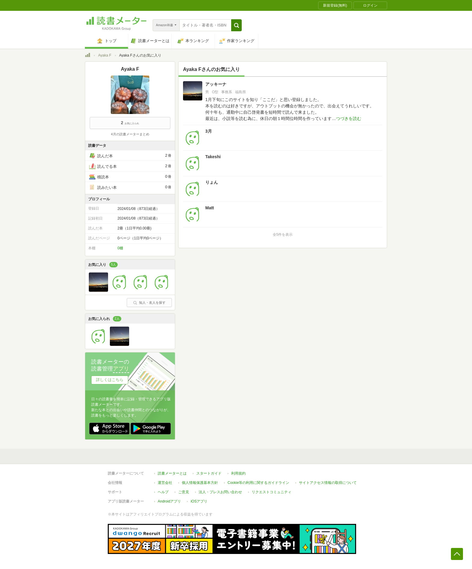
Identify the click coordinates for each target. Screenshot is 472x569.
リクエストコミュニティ (271, 492)
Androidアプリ (169, 501)
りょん (211, 182)
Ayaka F (104, 55)
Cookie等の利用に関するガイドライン (258, 482)
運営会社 (165, 482)
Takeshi (213, 156)
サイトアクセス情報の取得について (328, 482)
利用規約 (238, 473)
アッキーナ (215, 84)
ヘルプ (163, 492)
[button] (236, 25)
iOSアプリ (199, 501)
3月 (208, 131)
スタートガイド (209, 473)
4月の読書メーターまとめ (130, 134)
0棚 (120, 248)
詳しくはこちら (109, 379)
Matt (209, 207)
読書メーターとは (172, 473)
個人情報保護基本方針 (200, 482)
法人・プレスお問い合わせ (220, 492)
